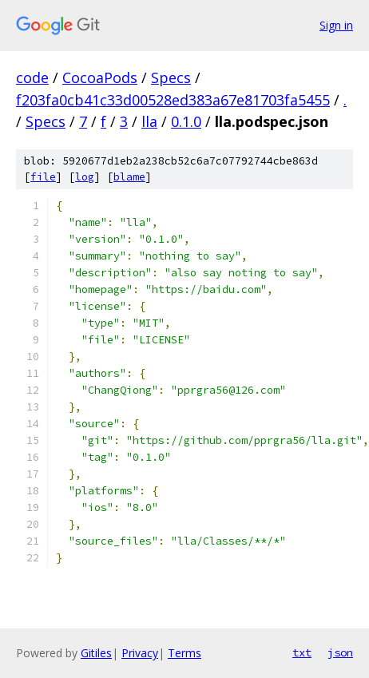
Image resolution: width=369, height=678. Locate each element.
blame (129, 177)
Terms (184, 652)
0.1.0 (186, 121)
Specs (171, 77)
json (340, 652)
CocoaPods (99, 77)
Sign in (336, 25)
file (43, 177)
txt (301, 652)
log (84, 177)
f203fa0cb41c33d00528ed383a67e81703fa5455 (173, 99)
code (32, 77)
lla (149, 121)
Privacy (139, 652)
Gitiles (96, 652)
